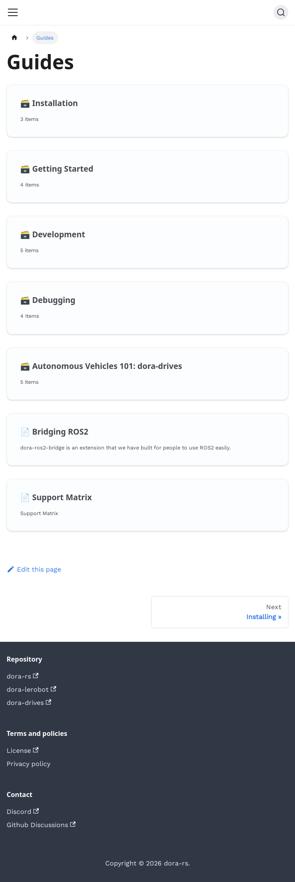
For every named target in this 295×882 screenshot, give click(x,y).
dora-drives (29, 703)
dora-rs (22, 676)
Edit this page (34, 569)
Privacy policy (28, 764)
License (22, 750)
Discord (23, 812)
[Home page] (14, 37)
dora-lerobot (31, 689)
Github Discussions (41, 825)
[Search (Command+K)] (281, 12)
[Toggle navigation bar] (13, 12)
